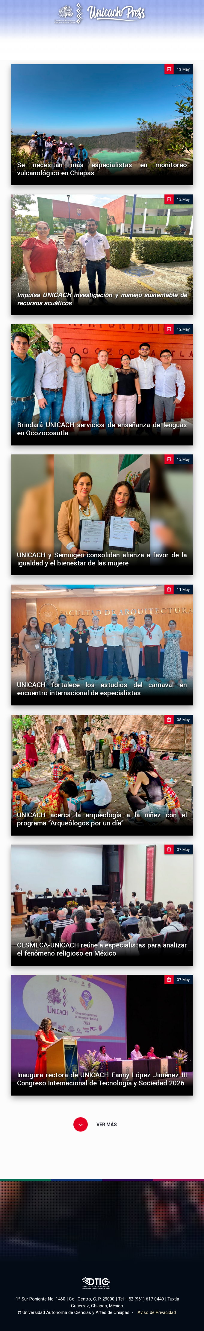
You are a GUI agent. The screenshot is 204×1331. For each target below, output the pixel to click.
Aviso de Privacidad (156, 1312)
